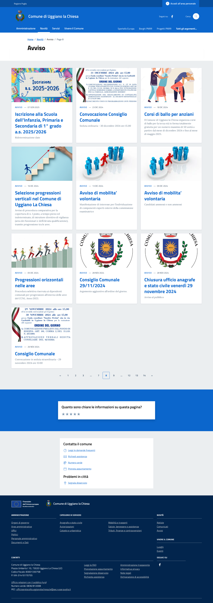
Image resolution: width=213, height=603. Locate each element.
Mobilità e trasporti (117, 522)
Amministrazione (25, 28)
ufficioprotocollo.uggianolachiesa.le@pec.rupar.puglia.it (43, 589)
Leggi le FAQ (90, 565)
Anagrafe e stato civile (71, 522)
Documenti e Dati (20, 542)
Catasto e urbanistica (70, 530)
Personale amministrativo (24, 538)
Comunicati (162, 526)
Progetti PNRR (164, 28)
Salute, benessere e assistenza (123, 526)
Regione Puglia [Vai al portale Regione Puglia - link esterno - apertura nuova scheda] (20, 3)
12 (129, 375)
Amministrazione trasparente (135, 565)
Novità (43, 28)
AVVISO (19, 107)
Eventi (160, 551)
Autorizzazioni (67, 526)
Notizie (160, 522)
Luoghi (160, 547)
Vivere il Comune (73, 28)
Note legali (125, 573)
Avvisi (160, 530)
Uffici (13, 530)
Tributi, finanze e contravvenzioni (125, 530)
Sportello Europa (126, 28)
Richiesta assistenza (94, 577)
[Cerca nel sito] (196, 16)
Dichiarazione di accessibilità (134, 577)
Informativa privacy (130, 569)
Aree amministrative (21, 526)
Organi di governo (20, 522)
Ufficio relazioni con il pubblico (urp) (29, 582)
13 (136, 375)
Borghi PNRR (145, 28)
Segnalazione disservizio (96, 573)
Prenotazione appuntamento (98, 569)
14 (144, 375)
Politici (14, 534)
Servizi (56, 28)
